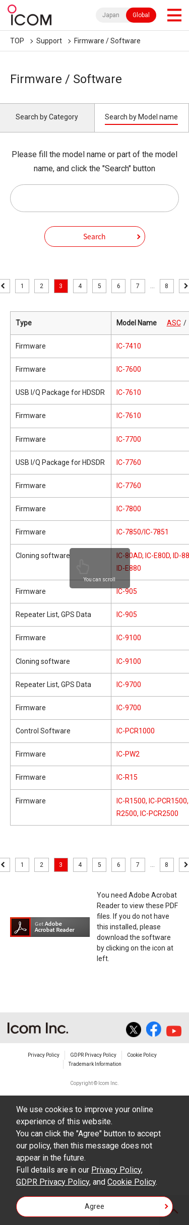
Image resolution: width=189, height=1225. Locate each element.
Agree (94, 1206)
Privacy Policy (43, 1055)
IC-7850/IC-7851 (142, 532)
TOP (17, 41)
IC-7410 (128, 346)
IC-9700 (128, 684)
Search (94, 236)
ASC (174, 323)
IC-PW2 (128, 754)
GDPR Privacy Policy (93, 1055)
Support (49, 41)
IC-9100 (128, 638)
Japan (110, 15)
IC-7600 (128, 369)
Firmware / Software (107, 41)
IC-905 (126, 591)
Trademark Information (95, 1064)
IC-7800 (128, 509)
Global (141, 15)
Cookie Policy (142, 1055)
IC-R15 (127, 777)
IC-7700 (128, 439)
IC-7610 (128, 392)
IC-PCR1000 (135, 731)
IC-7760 (128, 462)
